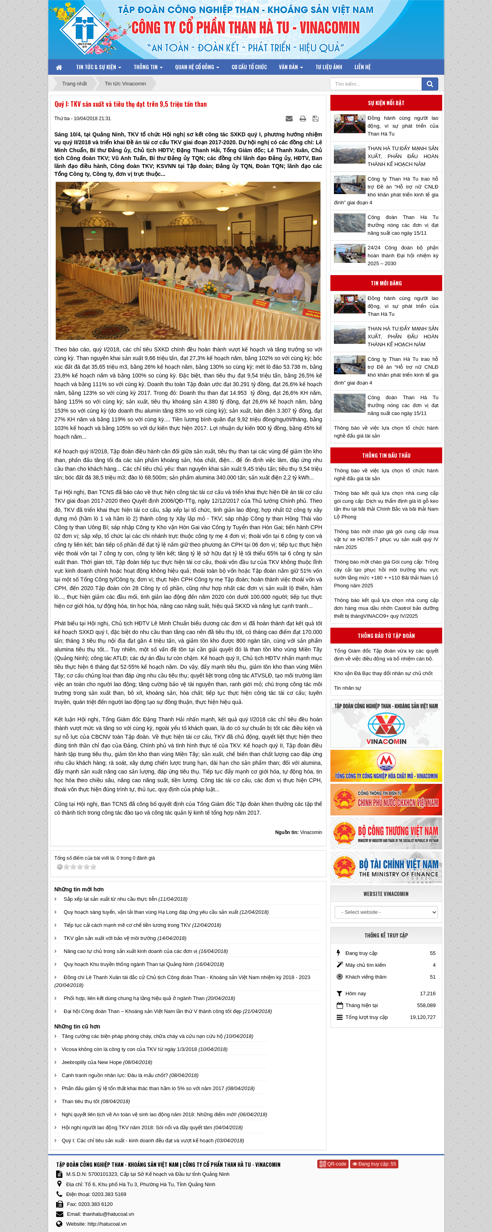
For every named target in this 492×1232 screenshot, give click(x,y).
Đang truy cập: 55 (374, 1164)
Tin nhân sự (347, 688)
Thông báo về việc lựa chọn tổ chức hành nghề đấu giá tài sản (386, 432)
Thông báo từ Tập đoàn (386, 636)
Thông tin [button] (148, 68)
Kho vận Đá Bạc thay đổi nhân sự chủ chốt (383, 673)
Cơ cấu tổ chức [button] (249, 67)
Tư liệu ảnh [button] (328, 67)
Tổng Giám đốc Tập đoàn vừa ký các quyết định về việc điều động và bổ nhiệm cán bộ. (386, 655)
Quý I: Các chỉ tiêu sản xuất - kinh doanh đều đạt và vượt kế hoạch (137, 1140)
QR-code (333, 1164)
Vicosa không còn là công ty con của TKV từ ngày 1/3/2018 (129, 1049)
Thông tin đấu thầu (386, 455)
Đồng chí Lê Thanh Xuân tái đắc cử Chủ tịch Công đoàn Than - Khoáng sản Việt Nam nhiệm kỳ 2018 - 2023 (187, 977)
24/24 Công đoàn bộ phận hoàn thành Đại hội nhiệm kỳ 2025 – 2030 (403, 255)
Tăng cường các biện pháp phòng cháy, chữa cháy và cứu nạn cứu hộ (142, 1036)
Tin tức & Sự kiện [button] (98, 68)
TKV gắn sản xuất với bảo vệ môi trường (110, 938)
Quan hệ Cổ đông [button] (197, 68)
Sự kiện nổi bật (386, 103)
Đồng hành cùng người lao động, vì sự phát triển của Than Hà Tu (403, 126)
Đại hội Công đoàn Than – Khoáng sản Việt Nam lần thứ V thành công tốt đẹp (152, 1011)
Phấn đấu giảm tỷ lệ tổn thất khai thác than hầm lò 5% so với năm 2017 (143, 1088)
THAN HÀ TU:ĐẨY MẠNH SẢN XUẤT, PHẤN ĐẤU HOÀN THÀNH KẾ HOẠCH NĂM (403, 156)
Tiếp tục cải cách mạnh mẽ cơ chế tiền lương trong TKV (127, 925)
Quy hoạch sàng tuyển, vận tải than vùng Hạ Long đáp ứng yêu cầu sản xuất (151, 912)
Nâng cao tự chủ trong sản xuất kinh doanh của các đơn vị (130, 951)
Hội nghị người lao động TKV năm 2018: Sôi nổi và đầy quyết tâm (137, 1127)
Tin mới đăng (386, 283)
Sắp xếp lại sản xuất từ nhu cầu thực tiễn (110, 899)
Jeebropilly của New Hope (92, 1062)
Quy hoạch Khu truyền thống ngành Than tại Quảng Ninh (128, 964)
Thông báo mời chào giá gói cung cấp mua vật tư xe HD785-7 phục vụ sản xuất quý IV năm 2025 (386, 539)
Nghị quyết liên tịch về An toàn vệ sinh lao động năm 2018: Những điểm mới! (149, 1114)
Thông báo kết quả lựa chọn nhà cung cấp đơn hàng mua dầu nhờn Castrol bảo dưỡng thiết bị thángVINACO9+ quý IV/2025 (386, 608)
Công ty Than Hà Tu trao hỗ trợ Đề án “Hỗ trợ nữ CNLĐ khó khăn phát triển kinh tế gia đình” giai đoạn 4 (386, 191)
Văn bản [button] (291, 68)
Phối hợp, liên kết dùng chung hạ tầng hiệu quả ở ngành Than (134, 998)
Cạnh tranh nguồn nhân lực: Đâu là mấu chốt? (115, 1075)
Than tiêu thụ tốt (81, 1101)
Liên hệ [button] (362, 67)
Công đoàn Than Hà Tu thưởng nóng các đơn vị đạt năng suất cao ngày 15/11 (403, 225)
